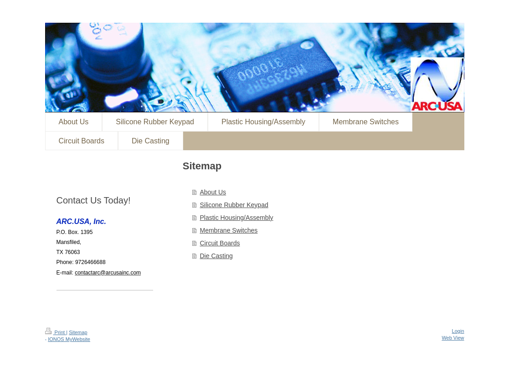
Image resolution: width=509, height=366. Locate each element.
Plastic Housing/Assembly (236, 217)
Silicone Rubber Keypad (234, 204)
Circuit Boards (220, 243)
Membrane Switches (229, 230)
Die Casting (216, 255)
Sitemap (78, 332)
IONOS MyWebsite (69, 339)
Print (56, 332)
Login (458, 331)
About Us (213, 192)
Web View (453, 338)
